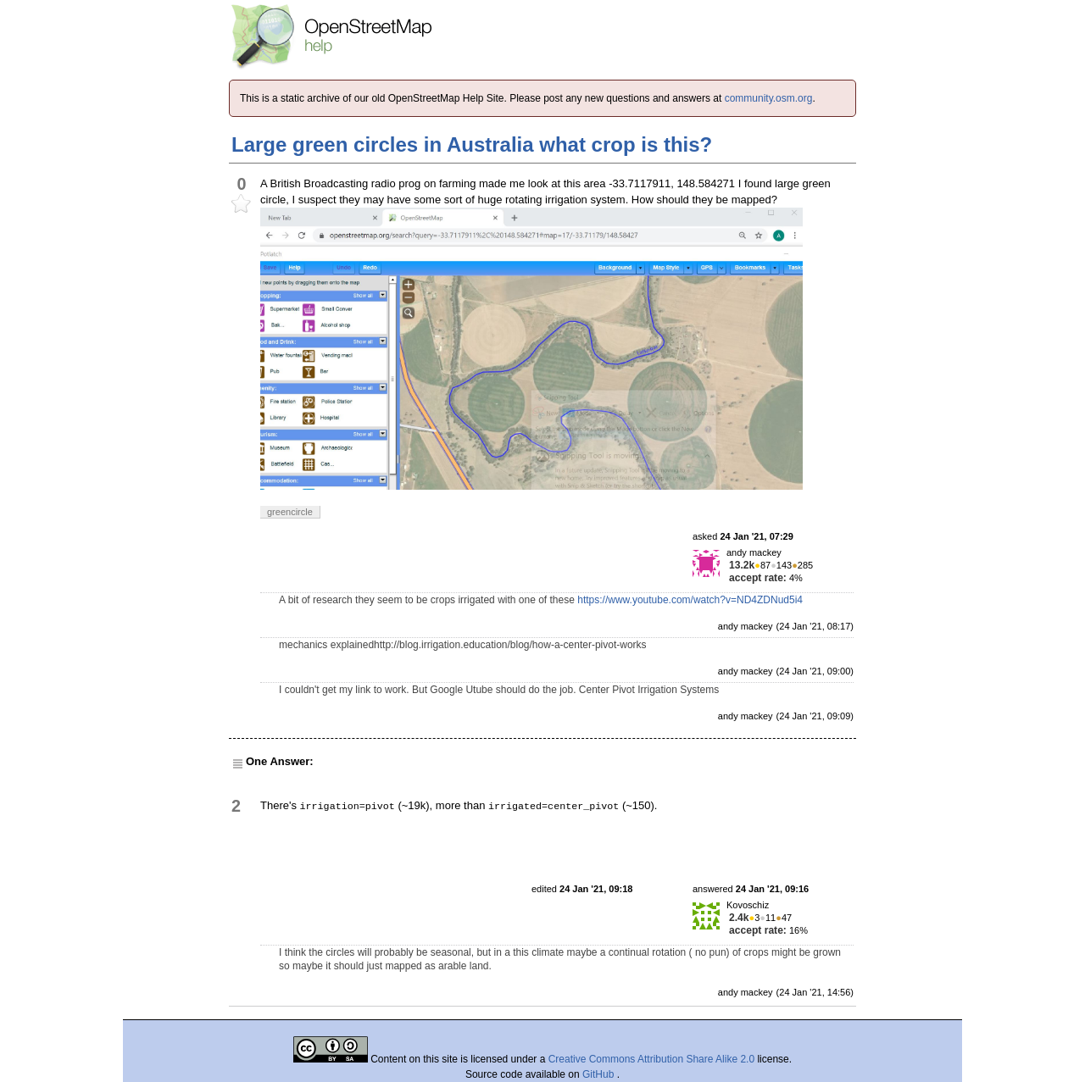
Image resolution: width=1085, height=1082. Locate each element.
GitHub (599, 1074)
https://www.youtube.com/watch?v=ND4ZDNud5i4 (690, 600)
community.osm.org (769, 98)
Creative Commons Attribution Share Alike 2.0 (651, 1059)
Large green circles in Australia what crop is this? (471, 144)
